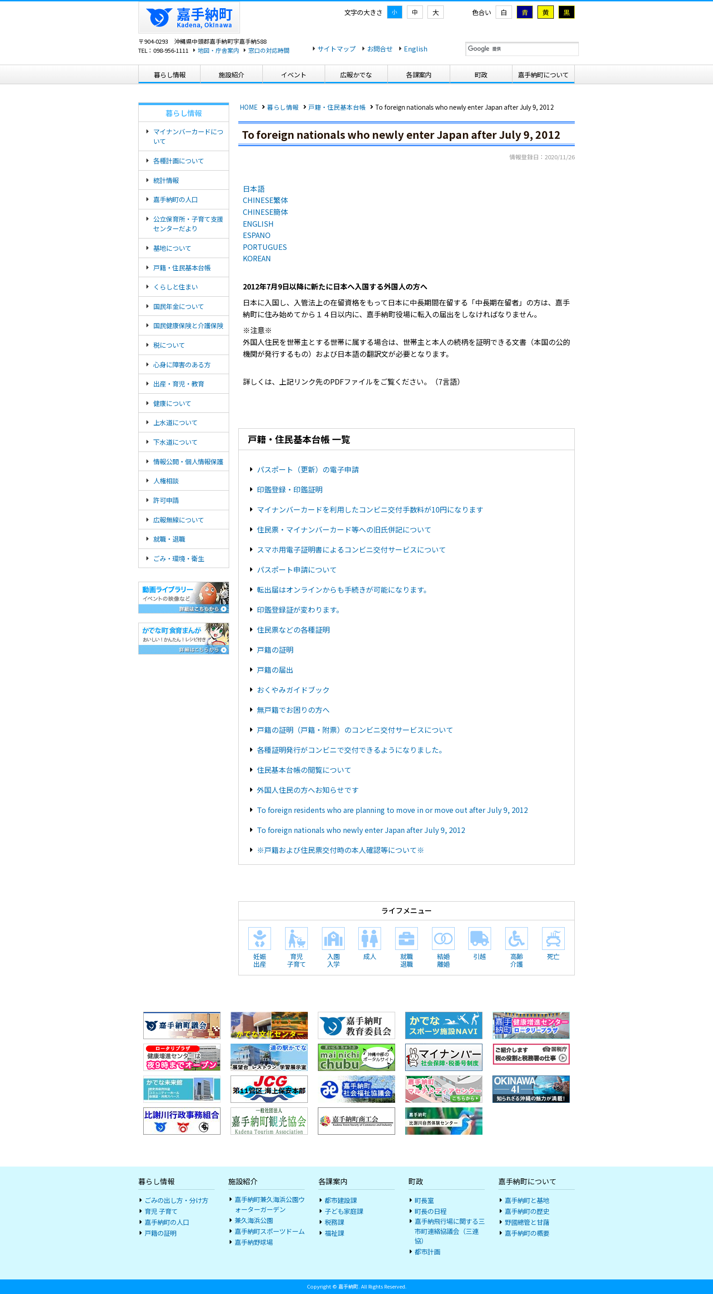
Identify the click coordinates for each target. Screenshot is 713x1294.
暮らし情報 (283, 107)
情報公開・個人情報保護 (188, 461)
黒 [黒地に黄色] (566, 12)
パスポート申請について (297, 569)
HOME (248, 107)
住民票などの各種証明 (293, 629)
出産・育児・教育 (178, 383)
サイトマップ (336, 48)
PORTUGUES (265, 246)
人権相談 (166, 480)
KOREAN (257, 258)
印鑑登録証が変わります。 (300, 609)
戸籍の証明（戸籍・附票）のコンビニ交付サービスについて (355, 729)
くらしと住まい (175, 286)
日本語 (254, 188)
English (415, 48)
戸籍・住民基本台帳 (337, 107)
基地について (172, 248)
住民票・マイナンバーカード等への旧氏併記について (344, 529)
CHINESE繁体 (265, 199)
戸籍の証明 (275, 649)
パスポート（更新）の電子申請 (308, 469)
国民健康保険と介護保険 (188, 325)
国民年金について (178, 306)
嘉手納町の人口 (175, 199)
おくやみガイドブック (293, 689)
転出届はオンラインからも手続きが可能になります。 (344, 589)
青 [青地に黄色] (525, 12)
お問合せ (379, 48)
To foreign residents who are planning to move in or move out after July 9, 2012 (392, 809)
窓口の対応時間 (269, 50)
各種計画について (178, 160)
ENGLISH (258, 223)
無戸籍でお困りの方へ (293, 709)
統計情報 (166, 180)
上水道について (175, 422)
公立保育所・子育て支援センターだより (188, 223)
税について (169, 345)
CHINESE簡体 (265, 211)
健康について (172, 403)
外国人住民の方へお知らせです (308, 789)
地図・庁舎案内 (218, 50)
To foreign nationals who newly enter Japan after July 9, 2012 (361, 829)
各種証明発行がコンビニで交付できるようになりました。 (351, 749)
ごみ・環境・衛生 (178, 558)
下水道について (175, 442)
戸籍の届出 (275, 669)
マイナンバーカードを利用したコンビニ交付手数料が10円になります (370, 509)
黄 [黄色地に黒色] (545, 12)
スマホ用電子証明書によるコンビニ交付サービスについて (351, 549)
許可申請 (166, 500)
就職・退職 (169, 538)
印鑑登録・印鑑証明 (289, 489)
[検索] (522, 49)
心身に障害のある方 (182, 364)
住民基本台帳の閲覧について (304, 769)
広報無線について (178, 519)
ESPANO (257, 234)
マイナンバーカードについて (188, 136)
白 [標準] (504, 12)
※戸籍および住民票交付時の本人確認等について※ (340, 849)
